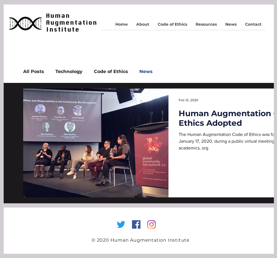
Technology (69, 71)
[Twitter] (121, 224)
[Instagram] (151, 224)
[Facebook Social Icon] (136, 224)
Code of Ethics (111, 71)
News (146, 71)
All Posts (33, 71)
